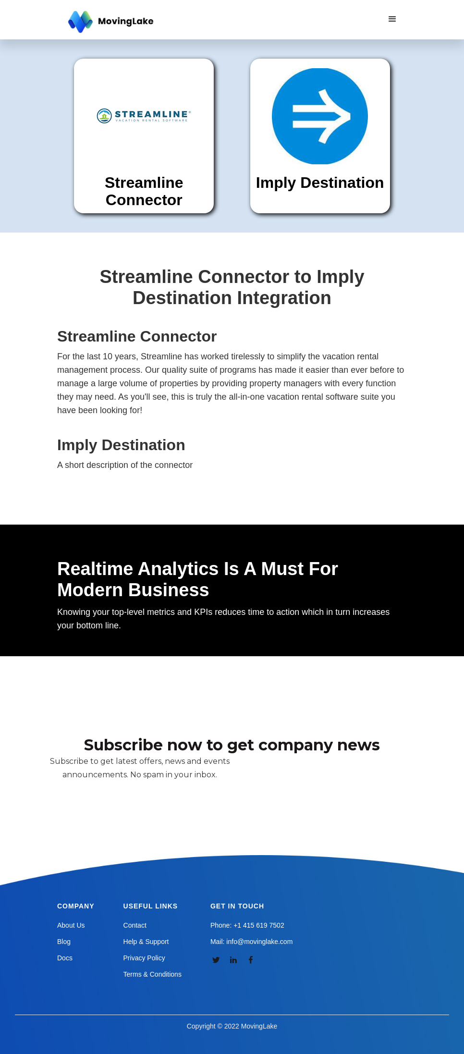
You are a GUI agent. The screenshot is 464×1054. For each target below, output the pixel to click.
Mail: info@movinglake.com (251, 941)
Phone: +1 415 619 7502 (247, 925)
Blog (64, 941)
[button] (392, 19)
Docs (65, 958)
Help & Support (146, 941)
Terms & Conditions (152, 974)
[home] (112, 22)
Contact (135, 925)
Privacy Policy (144, 958)
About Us (71, 925)
